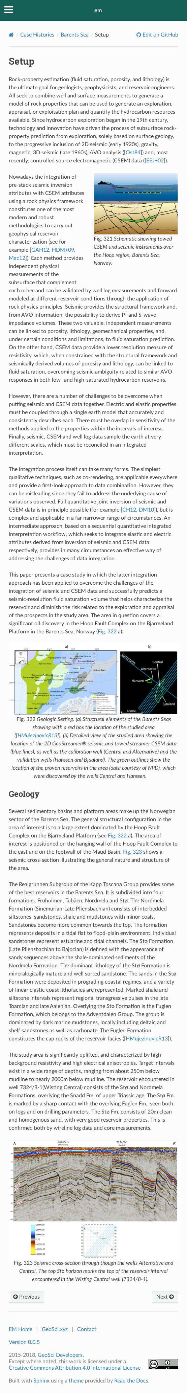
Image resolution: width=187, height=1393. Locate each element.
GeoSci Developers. (61, 1355)
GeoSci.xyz (55, 1329)
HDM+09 (63, 250)
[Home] (11, 35)
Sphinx (41, 1381)
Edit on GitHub (159, 35)
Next (165, 1297)
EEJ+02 (155, 160)
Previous (26, 1297)
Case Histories (37, 35)
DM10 (146, 510)
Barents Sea (75, 35)
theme (76, 1381)
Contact (86, 1329)
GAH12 (40, 250)
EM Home (20, 1329)
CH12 (129, 510)
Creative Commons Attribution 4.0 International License (75, 1368)
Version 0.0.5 (24, 1342)
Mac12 (17, 258)
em (98, 10)
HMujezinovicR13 (37, 735)
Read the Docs (131, 1381)
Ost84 (133, 152)
